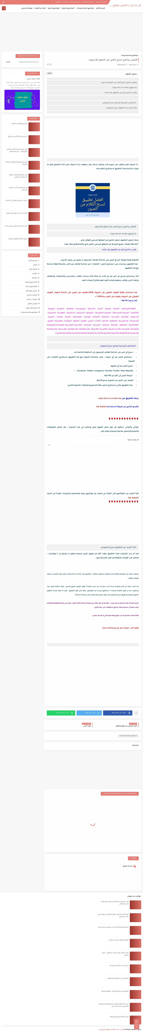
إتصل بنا (65, 2)
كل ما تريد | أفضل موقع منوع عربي (120, 5)
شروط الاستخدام (74, 2)
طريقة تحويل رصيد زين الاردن (119, 940)
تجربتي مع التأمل (31, 291)
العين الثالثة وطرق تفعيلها (17, 239)
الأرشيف (58, 2)
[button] (117, 712)
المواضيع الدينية (54, 8)
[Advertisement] (71, 32)
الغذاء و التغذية (40, 8)
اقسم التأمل (100, 8)
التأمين (34, 274)
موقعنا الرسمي (27, 8)
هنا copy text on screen (109, 398)
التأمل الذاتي (33, 269)
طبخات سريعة (32, 299)
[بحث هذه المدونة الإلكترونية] (26, 62)
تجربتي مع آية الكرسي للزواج (17, 136)
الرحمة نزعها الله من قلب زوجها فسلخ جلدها (113, 927)
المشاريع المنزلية (68, 8)
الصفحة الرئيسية (101, 2)
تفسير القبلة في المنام (19, 124)
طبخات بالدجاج (32, 295)
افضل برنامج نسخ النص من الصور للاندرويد (119, 83)
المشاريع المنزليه (31, 282)
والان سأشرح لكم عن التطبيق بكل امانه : (120, 93)
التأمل (35, 265)
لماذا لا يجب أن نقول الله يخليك (16, 213)
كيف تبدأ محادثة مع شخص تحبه (16, 226)
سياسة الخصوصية (88, 2)
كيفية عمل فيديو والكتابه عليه (115, 628)
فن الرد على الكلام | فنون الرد (119, 966)
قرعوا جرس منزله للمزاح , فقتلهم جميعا (115, 991)
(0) (49, 64)
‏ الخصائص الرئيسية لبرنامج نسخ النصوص (119, 103)
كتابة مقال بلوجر (31, 308)
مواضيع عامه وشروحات (85, 8)
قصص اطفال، (32, 304)
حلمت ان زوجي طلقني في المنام (16, 200)
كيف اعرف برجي (33, 79)
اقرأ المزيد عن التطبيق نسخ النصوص (122, 108)
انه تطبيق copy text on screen (124, 88)
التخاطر (34, 278)
